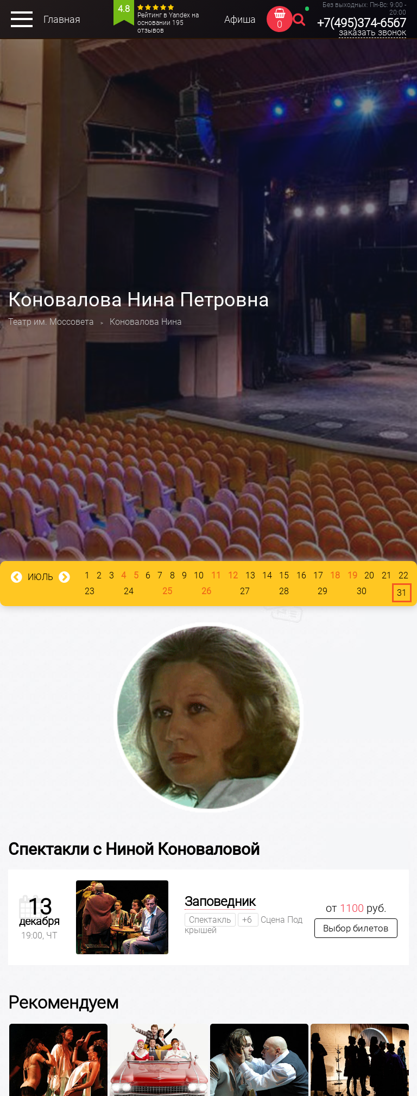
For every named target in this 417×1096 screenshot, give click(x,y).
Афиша (240, 19)
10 (199, 575)
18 (335, 575)
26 (206, 591)
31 (402, 593)
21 (386, 575)
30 (362, 591)
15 (284, 575)
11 (216, 575)
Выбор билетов (356, 928)
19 (352, 575)
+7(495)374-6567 (361, 23)
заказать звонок (372, 32)
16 (301, 575)
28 (284, 591)
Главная (61, 19)
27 (245, 591)
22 (403, 575)
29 (322, 591)
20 (369, 575)
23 (89, 591)
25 (167, 591)
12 (233, 575)
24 (129, 591)
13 (250, 575)
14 (267, 575)
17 (318, 575)
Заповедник (220, 901)
